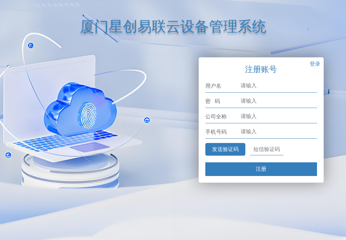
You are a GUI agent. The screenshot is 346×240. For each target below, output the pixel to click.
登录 (315, 64)
